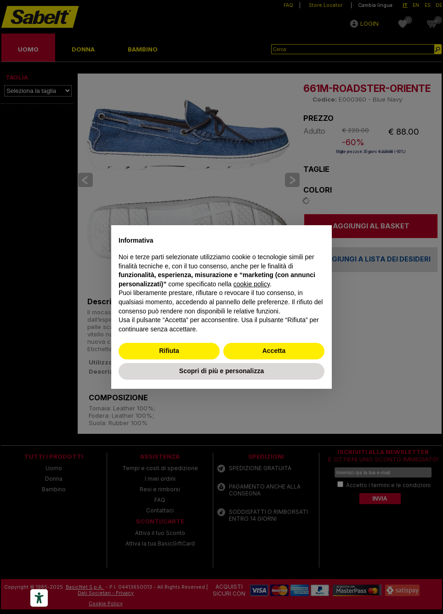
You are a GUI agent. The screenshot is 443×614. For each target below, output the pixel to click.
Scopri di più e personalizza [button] (221, 371)
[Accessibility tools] (39, 598)
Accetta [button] (274, 350)
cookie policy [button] (251, 284)
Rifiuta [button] (169, 350)
